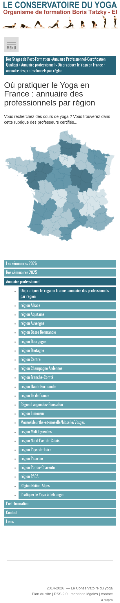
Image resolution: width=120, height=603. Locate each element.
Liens (10, 522)
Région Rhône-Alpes (35, 486)
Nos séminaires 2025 (21, 273)
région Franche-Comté (37, 378)
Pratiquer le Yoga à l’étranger (42, 495)
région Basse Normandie (38, 333)
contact (107, 594)
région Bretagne (32, 351)
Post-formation (17, 504)
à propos (107, 600)
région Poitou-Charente (38, 468)
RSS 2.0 (61, 594)
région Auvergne (32, 324)
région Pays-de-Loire (36, 450)
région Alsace (30, 306)
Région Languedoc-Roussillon (42, 405)
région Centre (31, 360)
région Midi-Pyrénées (36, 432)
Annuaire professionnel (37, 65)
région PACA (30, 477)
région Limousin (32, 414)
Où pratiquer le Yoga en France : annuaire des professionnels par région (65, 294)
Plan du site (41, 594)
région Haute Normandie (38, 387)
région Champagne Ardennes (41, 369)
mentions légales (84, 594)
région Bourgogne (33, 342)
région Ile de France (35, 396)
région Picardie (32, 459)
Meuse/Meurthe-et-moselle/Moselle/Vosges (53, 423)
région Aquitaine (32, 315)
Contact (11, 513)
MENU (11, 46)
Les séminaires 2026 (21, 264)
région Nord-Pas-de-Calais (40, 441)
